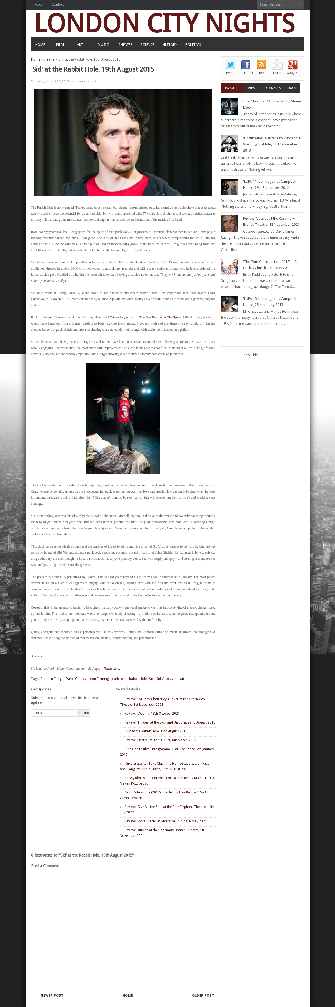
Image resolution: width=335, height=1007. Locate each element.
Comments (272, 88)
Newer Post (52, 996)
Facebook (246, 73)
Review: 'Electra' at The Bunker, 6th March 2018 (160, 740)
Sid (151, 679)
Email (277, 73)
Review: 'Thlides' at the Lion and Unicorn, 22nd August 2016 (170, 722)
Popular (231, 88)
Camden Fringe (51, 679)
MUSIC (103, 44)
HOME (40, 44)
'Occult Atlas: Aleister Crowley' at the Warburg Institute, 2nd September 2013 (272, 144)
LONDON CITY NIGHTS (164, 23)
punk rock (119, 679)
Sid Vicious (164, 679)
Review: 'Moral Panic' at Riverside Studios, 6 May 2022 (166, 821)
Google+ (293, 73)
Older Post (203, 996)
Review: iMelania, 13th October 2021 (152, 713)
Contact (58, 4)
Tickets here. (111, 669)
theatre (49, 59)
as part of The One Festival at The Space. (146, 317)
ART (80, 44)
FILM (60, 44)
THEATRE (125, 44)
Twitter (230, 73)
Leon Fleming (99, 679)
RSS (261, 73)
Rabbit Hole (138, 679)
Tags (292, 88)
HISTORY (170, 44)
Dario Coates (76, 679)
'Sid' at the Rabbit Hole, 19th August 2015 (156, 731)
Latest (251, 88)
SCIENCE (147, 44)
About (39, 4)
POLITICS (193, 44)
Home (35, 59)
